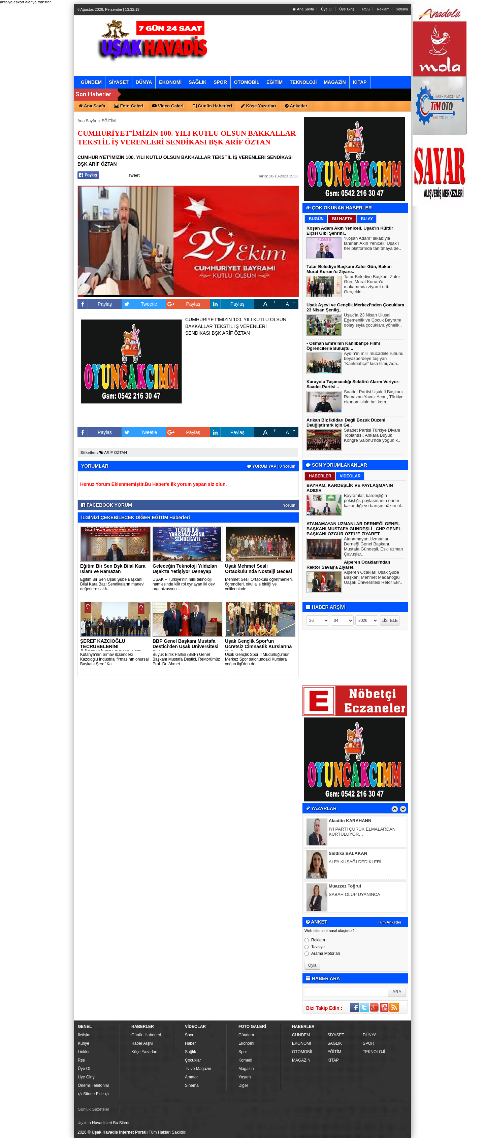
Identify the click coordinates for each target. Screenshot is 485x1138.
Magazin (246, 1068)
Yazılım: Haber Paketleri (369, 1133)
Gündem (246, 1035)
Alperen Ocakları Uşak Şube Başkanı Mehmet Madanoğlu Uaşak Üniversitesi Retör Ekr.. (373, 578)
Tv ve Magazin (198, 1068)
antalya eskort (12, 2)
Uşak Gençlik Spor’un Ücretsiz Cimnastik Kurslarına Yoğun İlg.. (258, 646)
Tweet (134, 175)
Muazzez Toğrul (345, 886)
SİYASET (335, 1035)
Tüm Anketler (389, 922)
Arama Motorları (322, 953)
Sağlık (190, 1051)
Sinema (192, 1085)
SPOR (368, 1043)
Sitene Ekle (93, 1094)
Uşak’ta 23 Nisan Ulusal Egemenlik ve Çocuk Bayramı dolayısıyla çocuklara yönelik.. (373, 320)
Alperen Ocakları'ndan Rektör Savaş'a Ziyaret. (348, 565)
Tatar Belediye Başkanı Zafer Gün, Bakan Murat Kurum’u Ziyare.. (349, 269)
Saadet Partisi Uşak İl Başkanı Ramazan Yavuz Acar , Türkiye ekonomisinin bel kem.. (373, 397)
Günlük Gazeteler (93, 1109)
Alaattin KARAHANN (350, 821)
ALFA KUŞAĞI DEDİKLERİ (355, 862)
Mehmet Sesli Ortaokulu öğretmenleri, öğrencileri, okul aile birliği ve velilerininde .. (259, 584)
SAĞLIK (334, 1043)
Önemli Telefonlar (93, 1085)
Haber (190, 1043)
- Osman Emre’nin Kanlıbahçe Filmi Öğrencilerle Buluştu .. (343, 346)
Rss (81, 1060)
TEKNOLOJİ (374, 1051)
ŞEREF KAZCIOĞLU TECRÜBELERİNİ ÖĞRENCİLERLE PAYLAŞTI (110, 646)
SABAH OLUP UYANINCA (354, 895)
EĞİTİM (109, 121)
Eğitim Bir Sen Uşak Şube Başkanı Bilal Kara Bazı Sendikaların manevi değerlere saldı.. (112, 584)
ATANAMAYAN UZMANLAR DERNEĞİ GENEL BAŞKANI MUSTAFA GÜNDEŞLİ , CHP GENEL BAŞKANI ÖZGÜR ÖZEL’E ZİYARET (353, 528)
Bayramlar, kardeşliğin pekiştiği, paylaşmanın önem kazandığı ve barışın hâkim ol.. (373, 501)
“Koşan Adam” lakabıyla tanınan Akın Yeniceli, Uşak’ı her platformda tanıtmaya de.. (372, 244)
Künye (83, 1043)
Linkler (84, 1051)
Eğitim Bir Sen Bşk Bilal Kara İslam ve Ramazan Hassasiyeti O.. (113, 571)
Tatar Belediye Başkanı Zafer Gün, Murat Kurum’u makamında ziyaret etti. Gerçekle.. (372, 285)
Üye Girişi (347, 9)
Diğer (243, 1085)
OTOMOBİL (302, 1051)
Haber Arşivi (142, 1043)
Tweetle (139, 304)
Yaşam (244, 1077)
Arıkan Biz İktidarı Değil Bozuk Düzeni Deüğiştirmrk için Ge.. (345, 422)
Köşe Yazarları (144, 1051)
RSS (366, 9)
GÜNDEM (301, 1035)
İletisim (402, 9)
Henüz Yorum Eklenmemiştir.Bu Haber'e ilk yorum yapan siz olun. (153, 484)
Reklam (383, 9)
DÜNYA (370, 1035)
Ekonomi (246, 1043)
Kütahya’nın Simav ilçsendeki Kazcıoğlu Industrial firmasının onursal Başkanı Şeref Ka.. (114, 659)
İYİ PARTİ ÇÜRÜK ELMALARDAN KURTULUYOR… (362, 832)
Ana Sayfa (303, 9)
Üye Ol (326, 9)
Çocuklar (193, 1060)
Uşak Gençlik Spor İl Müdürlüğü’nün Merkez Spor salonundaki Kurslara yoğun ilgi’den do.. (257, 659)
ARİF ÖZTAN (113, 452)
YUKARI (450, 1128)
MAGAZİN (301, 1060)
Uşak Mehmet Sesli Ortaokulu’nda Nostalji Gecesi (258, 568)
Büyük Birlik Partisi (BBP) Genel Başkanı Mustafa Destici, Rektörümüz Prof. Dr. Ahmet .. (186, 659)
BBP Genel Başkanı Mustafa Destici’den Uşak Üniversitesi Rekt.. (185, 646)
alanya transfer (38, 2)
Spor (189, 1035)
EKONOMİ (301, 1043)
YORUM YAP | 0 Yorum (271, 466)
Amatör (191, 1077)
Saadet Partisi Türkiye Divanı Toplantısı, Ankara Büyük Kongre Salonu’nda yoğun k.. (372, 436)
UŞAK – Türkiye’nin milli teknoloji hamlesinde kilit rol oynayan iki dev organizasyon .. (184, 584)
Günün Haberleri (146, 1035)
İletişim (84, 1035)
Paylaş (94, 304)
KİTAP (333, 1060)
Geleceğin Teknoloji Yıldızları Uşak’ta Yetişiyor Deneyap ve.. (185, 571)
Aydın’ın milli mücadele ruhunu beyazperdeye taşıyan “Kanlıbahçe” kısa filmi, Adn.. (373, 359)
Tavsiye (314, 946)
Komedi (245, 1060)
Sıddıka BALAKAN (348, 854)
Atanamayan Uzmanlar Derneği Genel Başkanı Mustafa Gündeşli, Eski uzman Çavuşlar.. (373, 547)
